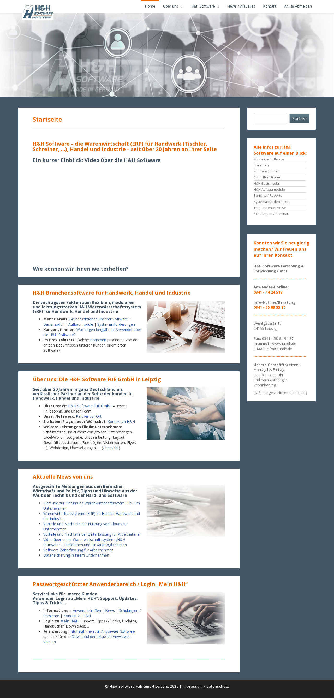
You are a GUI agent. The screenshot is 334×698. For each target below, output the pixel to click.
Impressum (193, 686)
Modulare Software (269, 159)
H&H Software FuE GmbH (90, 405)
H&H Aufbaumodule (269, 189)
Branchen (98, 339)
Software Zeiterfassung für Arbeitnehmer (78, 549)
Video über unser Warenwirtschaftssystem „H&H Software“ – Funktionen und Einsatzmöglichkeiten (85, 542)
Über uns (170, 6)
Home (150, 6)
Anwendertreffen (87, 610)
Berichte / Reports (268, 195)
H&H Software (202, 6)
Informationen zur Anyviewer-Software (102, 631)
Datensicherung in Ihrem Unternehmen (76, 555)
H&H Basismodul (267, 183)
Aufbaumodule (80, 324)
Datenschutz (217, 686)
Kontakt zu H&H (121, 421)
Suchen (299, 118)
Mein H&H (69, 620)
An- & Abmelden (298, 6)
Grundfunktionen (267, 177)
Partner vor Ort (89, 416)
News (110, 610)
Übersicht (111, 447)
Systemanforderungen (116, 324)
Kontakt (269, 6)
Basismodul (53, 324)
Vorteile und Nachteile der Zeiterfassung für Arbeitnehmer (92, 534)
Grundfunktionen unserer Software (98, 319)
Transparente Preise (270, 207)
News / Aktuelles (241, 6)
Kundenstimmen (266, 171)
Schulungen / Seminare (272, 213)
